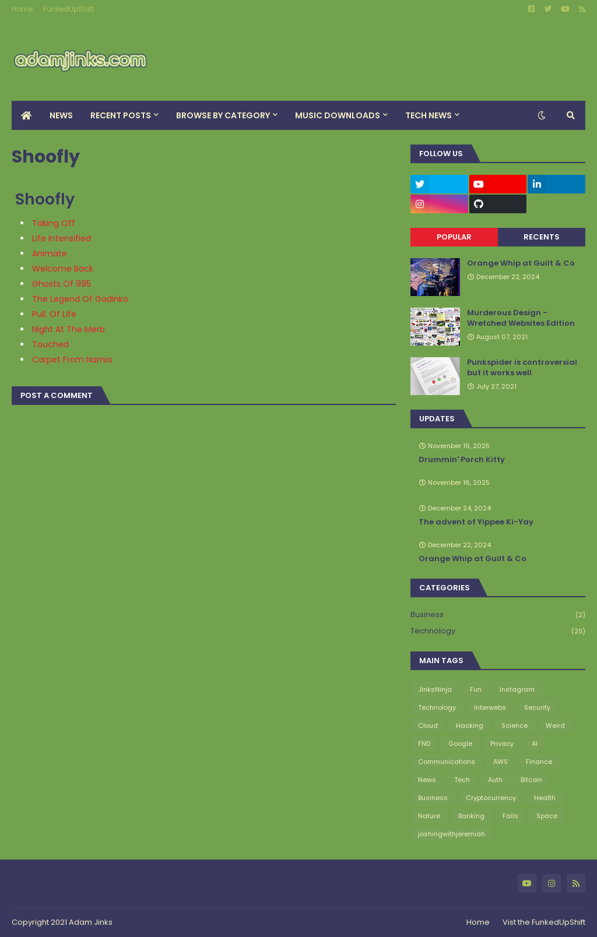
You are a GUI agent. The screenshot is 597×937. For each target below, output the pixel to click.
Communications (446, 761)
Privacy (502, 743)
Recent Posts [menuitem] (120, 115)
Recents (542, 236)
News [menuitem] (61, 115)
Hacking (469, 725)
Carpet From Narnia (72, 359)
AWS (500, 761)
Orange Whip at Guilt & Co (521, 263)
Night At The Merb (68, 329)
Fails (510, 815)
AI (535, 743)
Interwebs (490, 707)
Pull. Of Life (54, 314)
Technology (497, 631)
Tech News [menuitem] (428, 115)
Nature (429, 815)
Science (514, 725)
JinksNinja (435, 689)
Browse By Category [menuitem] (223, 115)
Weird (555, 725)
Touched (50, 344)
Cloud (428, 725)
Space (546, 815)
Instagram (517, 689)
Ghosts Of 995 (61, 284)
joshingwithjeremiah (451, 834)
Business (497, 615)
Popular (454, 236)
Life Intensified (61, 238)
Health (545, 797)
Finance (539, 761)
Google (460, 743)
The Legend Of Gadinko (80, 299)
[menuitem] (26, 115)
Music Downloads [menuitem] (337, 115)
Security (537, 707)
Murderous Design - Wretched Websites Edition (521, 318)
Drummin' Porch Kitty (462, 460)
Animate (49, 253)
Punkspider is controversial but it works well (522, 367)
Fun (476, 689)
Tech (462, 779)
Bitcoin (531, 779)
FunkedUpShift (68, 9)
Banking (471, 815)
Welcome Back (62, 268)
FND (424, 743)
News (427, 779)
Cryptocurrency (491, 797)
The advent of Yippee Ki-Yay (476, 522)
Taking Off (53, 223)
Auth (495, 779)
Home (22, 9)
